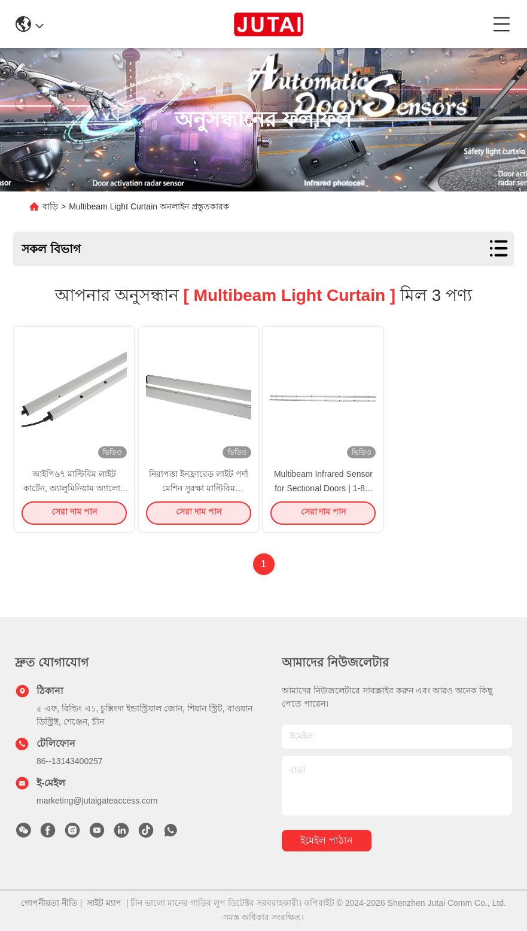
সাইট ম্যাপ (104, 903)
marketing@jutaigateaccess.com (97, 801)
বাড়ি (50, 206)
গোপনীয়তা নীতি (49, 903)
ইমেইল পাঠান (326, 841)
